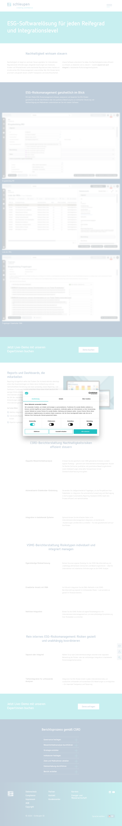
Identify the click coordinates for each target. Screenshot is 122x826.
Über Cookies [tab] (86, 399)
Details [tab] (61, 399)
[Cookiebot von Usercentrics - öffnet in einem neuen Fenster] (89, 393)
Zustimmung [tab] (35, 399)
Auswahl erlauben (61, 431)
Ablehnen (36, 431)
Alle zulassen (85, 431)
